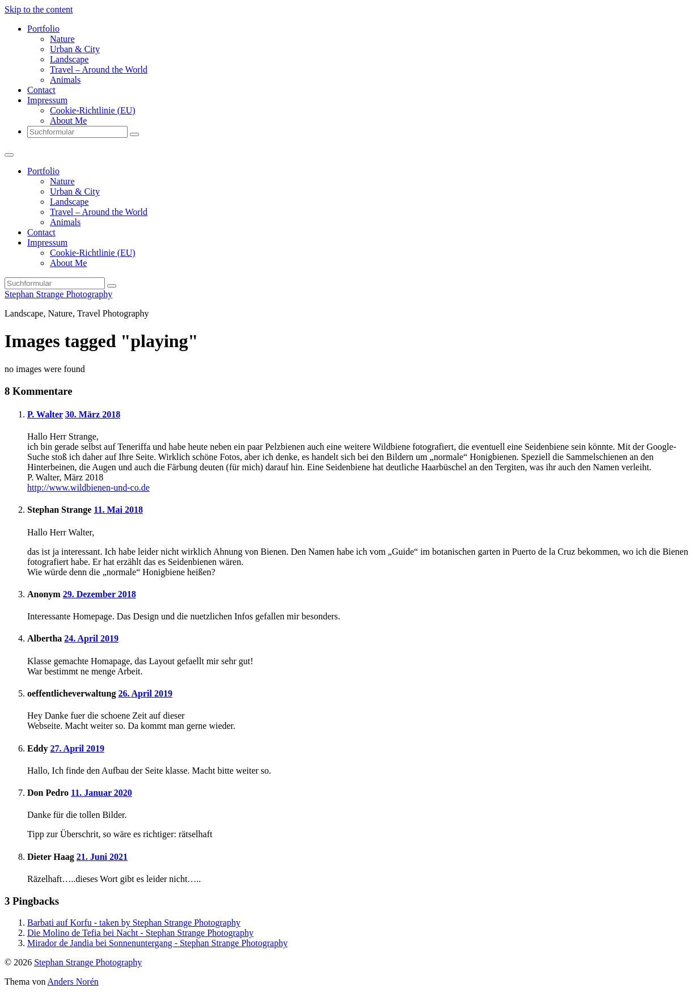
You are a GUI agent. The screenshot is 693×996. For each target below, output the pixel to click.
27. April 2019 (77, 748)
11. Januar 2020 (101, 792)
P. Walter (45, 414)
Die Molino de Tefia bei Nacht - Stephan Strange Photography (140, 933)
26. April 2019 (145, 693)
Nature (62, 39)
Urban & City (75, 49)
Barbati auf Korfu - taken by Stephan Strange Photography (133, 922)
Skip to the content (39, 9)
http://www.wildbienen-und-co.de (88, 487)
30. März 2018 (92, 414)
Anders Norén (73, 981)
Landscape (69, 59)
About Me (68, 120)
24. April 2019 (91, 638)
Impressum (47, 100)
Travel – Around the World (98, 69)
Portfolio (43, 28)
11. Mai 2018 (118, 509)
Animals (65, 80)
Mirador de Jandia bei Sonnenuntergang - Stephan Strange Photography (157, 943)
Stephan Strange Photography (58, 294)
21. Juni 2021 (102, 857)
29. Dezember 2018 (99, 594)
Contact (41, 90)
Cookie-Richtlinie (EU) (93, 110)
